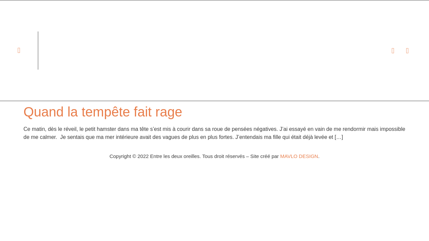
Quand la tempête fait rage (102, 111)
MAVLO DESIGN (299, 156)
